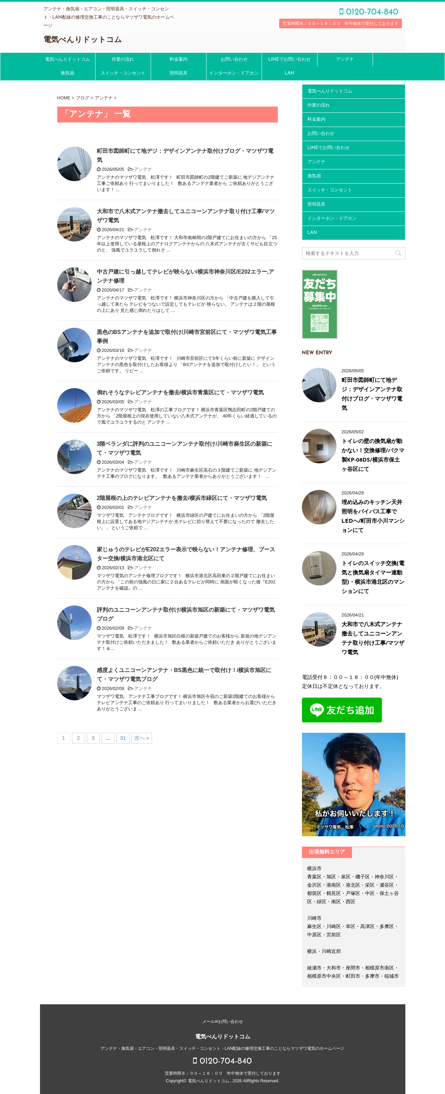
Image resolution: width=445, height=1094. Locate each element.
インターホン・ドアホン (234, 73)
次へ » (141, 738)
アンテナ (345, 59)
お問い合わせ (234, 59)
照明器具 (179, 73)
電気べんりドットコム (82, 40)
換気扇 (67, 73)
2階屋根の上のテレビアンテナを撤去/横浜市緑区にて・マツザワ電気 (182, 498)
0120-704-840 (369, 12)
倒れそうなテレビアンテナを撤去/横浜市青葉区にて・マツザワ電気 (180, 392)
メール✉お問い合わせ (222, 1021)
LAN (289, 73)
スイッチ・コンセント (123, 73)
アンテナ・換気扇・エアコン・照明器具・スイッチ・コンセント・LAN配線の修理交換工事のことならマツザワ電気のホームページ (222, 1048)
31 (123, 738)
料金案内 (179, 59)
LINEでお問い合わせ (289, 59)
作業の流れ (123, 59)
